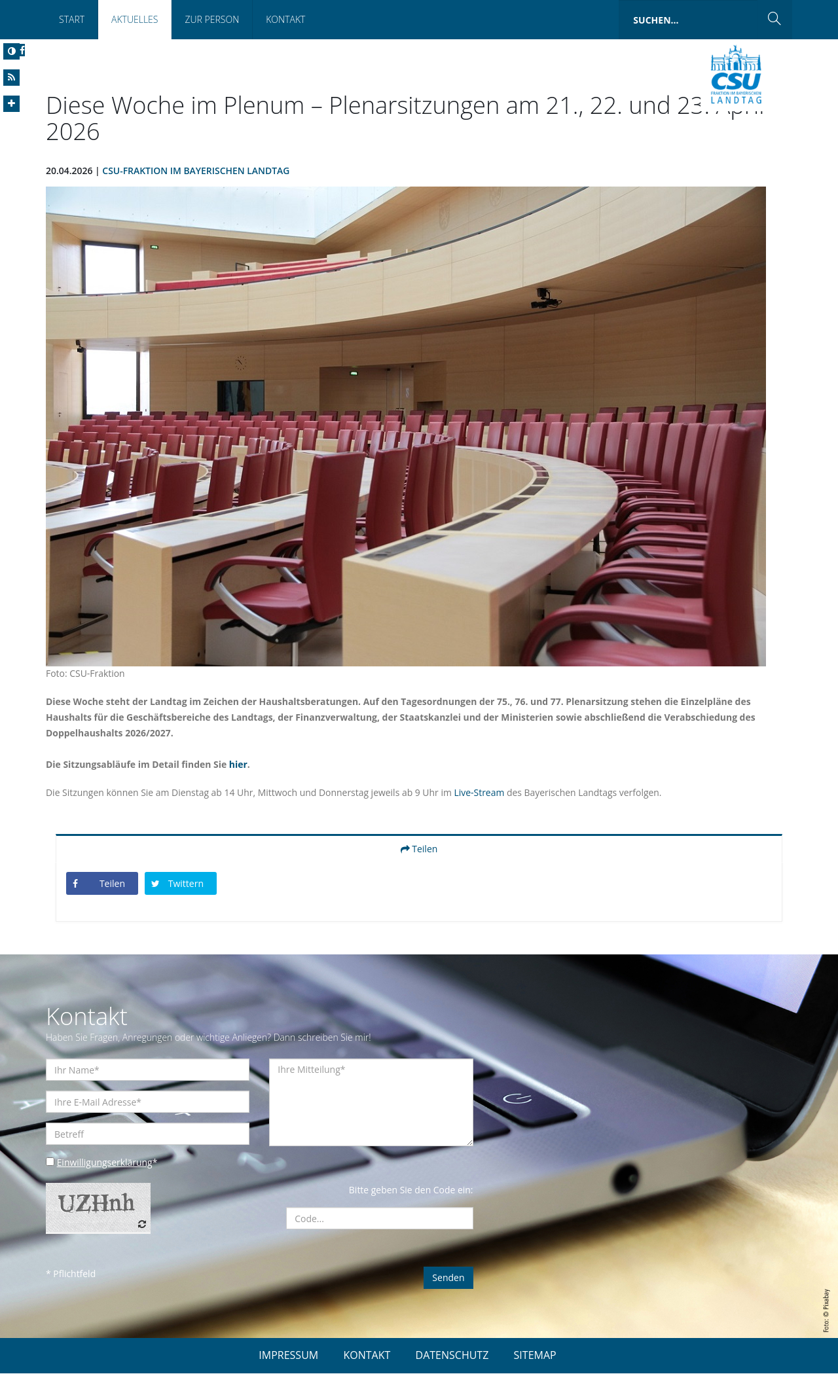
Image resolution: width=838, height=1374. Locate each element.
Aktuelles (134, 19)
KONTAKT (366, 1355)
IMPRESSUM (288, 1355)
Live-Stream (481, 793)
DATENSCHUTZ (452, 1355)
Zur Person (212, 19)
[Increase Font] (11, 104)
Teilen (419, 849)
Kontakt (285, 19)
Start (71, 19)
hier (239, 765)
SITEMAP (535, 1355)
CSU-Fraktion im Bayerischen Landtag (197, 171)
